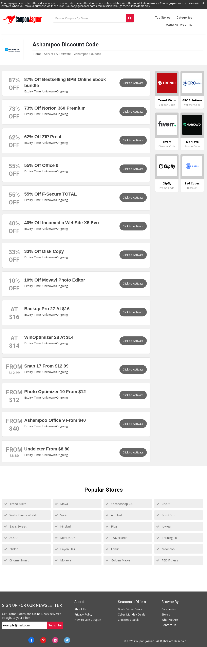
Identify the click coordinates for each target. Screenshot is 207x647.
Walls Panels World (20, 515)
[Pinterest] (43, 640)
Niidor (11, 549)
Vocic (61, 515)
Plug (111, 526)
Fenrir (112, 549)
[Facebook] (31, 640)
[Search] (130, 18)
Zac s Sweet (15, 526)
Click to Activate (133, 83)
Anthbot (114, 515)
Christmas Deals (128, 620)
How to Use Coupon (87, 620)
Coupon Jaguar (144, 641)
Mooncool (165, 549)
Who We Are (170, 620)
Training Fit (166, 538)
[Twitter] (67, 640)
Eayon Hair (65, 549)
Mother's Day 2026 (179, 25)
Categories (184, 17)
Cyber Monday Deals (131, 614)
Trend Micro (15, 504)
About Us (80, 609)
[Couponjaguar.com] (22, 24)
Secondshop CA (119, 504)
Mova (61, 504)
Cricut (163, 504)
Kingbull (63, 526)
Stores (166, 614)
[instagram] (55, 640)
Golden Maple (118, 560)
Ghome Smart (16, 560)
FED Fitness (167, 560)
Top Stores (162, 17)
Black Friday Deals (130, 609)
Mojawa (63, 560)
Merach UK (65, 538)
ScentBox (165, 515)
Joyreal (163, 526)
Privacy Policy (83, 614)
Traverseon (116, 538)
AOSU (11, 538)
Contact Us (169, 625)
